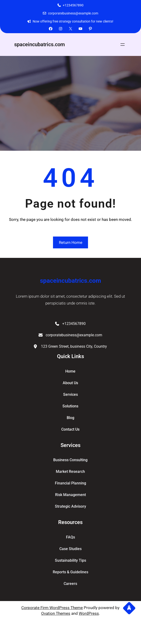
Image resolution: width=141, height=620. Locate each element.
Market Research (70, 471)
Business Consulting (70, 460)
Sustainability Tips (70, 560)
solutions (70, 406)
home (70, 371)
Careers (70, 583)
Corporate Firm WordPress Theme (52, 607)
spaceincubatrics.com (39, 44)
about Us (70, 383)
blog (70, 417)
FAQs (70, 537)
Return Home (70, 242)
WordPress (89, 613)
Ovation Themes (55, 613)
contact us (70, 429)
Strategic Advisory (70, 506)
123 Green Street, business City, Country (74, 346)
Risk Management (70, 494)
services (70, 394)
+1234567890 (73, 5)
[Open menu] (122, 44)
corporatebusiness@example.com (73, 13)
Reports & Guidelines (70, 572)
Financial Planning (70, 483)
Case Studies (70, 549)
